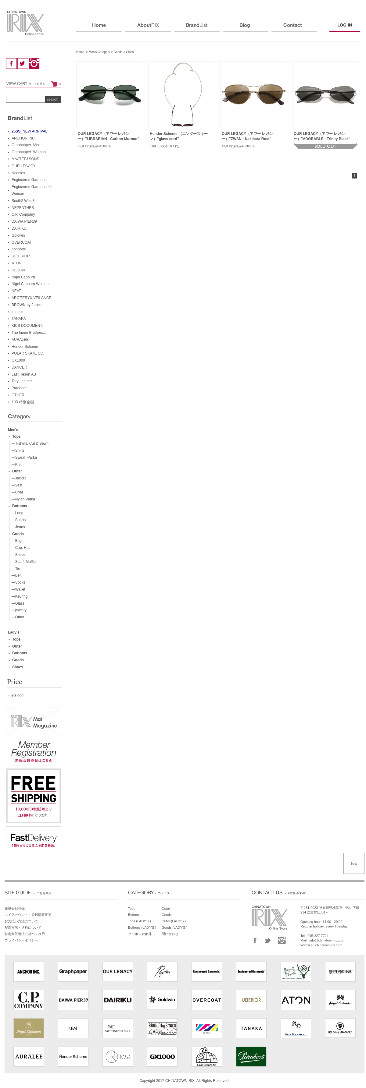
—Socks (17, 582)
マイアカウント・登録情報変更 (28, 915)
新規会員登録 (15, 908)
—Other (16, 617)
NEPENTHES (23, 208)
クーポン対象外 (140, 934)
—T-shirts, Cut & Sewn (28, 443)
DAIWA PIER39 (24, 221)
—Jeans (17, 527)
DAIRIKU (19, 228)
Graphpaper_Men (26, 145)
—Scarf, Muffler (23, 562)
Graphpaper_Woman (29, 152)
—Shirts (16, 450)
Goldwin (18, 235)
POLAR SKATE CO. (28, 353)
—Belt (15, 575)
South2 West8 (23, 201)
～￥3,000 (15, 696)
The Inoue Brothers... (29, 332)
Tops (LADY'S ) (139, 921)
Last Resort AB (24, 374)
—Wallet (17, 589)
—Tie (14, 569)
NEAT (16, 291)
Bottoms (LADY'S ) (142, 927)
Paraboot (19, 388)
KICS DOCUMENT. (27, 325)
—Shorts (17, 520)
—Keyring (18, 596)
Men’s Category (99, 52)
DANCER (19, 367)
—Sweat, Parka (23, 457)
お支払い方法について (21, 921)
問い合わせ (170, 934)
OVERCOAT (22, 242)
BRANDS (197, 27)
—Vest (15, 485)
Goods (117, 52)
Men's (13, 430)
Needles (18, 173)
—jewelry (18, 610)
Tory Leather (22, 381)
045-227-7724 (317, 936)
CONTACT (294, 27)
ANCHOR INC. (24, 138)
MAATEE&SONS (25, 159)
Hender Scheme (25, 346)
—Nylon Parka (22, 499)
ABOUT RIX (148, 27)
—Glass (16, 603)
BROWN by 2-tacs (26, 305)
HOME (99, 27)
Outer (17, 471)
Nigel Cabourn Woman (30, 284)
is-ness (17, 312)
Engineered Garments (29, 180)
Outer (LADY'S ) (174, 921)
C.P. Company (23, 214)
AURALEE (20, 339)
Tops (16, 436)
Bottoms (19, 506)
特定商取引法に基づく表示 (25, 934)
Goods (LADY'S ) (174, 927)
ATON (16, 263)
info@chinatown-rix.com (327, 940)
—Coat (16, 492)
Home (80, 52)
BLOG (245, 27)
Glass (130, 52)
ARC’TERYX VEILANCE (31, 298)
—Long (16, 513)
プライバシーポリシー (21, 940)
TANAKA (19, 318)
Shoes (17, 667)
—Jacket (17, 478)
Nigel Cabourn (23, 277)
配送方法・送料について (23, 927)
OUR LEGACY (24, 166)
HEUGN (18, 270)
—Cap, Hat (19, 548)
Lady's (14, 632)
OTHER (18, 395)
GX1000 (18, 360)
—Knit (15, 464)
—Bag (15, 541)
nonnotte (19, 249)
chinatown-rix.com (329, 945)
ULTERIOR (21, 256)
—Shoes (17, 555)
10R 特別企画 (23, 402)
